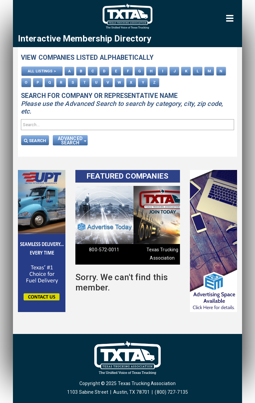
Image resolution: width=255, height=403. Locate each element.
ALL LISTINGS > (42, 71)
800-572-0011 (104, 249)
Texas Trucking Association (162, 254)
